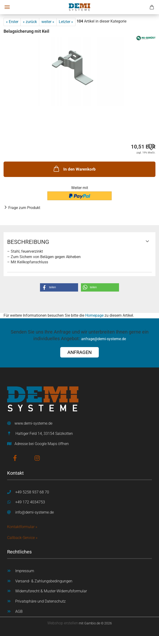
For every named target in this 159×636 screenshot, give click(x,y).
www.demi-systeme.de (33, 423)
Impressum (24, 571)
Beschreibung (28, 242)
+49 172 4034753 (30, 502)
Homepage (94, 315)
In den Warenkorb (74, 168)
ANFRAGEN (79, 352)
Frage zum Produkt (24, 207)
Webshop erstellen (62, 623)
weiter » (47, 21)
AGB (19, 611)
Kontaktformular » (22, 527)
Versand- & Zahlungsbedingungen (43, 581)
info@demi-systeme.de (34, 512)
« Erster (12, 21)
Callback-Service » (22, 537)
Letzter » (66, 21)
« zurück (30, 21)
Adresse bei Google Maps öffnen (42, 443)
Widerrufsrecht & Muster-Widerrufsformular (51, 591)
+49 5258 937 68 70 (32, 492)
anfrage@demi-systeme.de (103, 339)
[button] (59, 287)
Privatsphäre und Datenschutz (40, 601)
